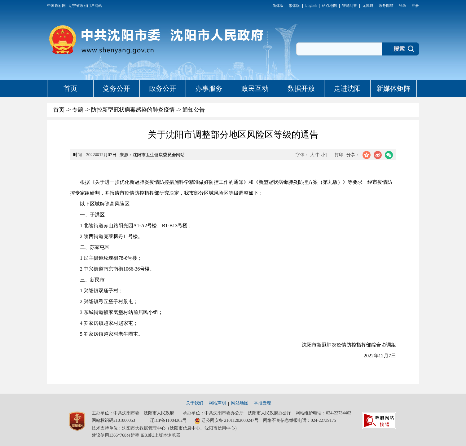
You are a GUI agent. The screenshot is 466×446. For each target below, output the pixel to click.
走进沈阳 (347, 88)
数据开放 (301, 88)
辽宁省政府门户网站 (85, 5)
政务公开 (162, 88)
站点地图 (329, 5)
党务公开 (116, 88)
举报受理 (262, 403)
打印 (339, 154)
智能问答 (349, 5)
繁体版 (294, 5)
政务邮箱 (386, 5)
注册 (415, 5)
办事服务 (208, 88)
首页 (70, 88)
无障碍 (367, 5)
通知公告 (193, 110)
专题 (77, 110)
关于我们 (194, 403)
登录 (402, 5)
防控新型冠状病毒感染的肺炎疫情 (133, 110)
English (311, 5)
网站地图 (239, 403)
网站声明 (217, 403)
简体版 (278, 5)
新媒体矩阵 (393, 88)
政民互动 (255, 88)
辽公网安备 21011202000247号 (226, 421)
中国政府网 (56, 5)
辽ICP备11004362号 (168, 420)
